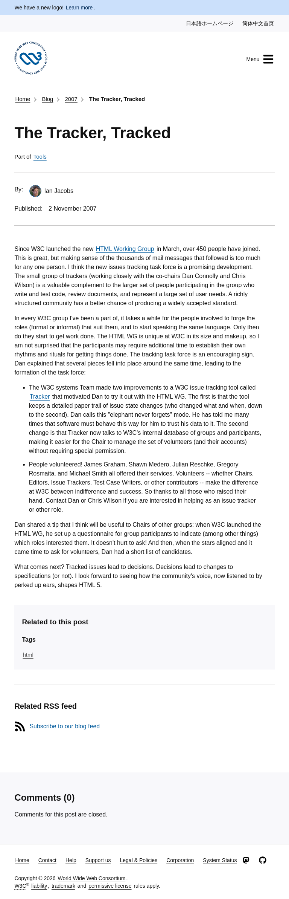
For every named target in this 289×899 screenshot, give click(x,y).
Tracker (40, 396)
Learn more (79, 8)
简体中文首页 (258, 23)
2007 (71, 99)
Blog (47, 99)
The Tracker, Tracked (117, 99)
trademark (63, 886)
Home (22, 99)
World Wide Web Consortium (91, 878)
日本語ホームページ (210, 23)
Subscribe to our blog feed (64, 726)
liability (39, 886)
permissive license (109, 886)
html (28, 654)
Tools (40, 156)
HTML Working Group (125, 249)
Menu (260, 59)
